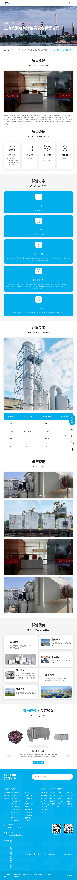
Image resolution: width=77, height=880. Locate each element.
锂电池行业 (28, 798)
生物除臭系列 (45, 804)
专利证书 (59, 801)
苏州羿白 (11, 854)
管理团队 (59, 798)
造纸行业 (13, 818)
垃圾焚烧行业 (29, 815)
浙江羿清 (11, 848)
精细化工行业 (29, 795)
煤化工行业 (28, 792)
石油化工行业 (15, 792)
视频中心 (59, 806)
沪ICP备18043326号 (36, 874)
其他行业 (28, 820)
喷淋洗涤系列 (45, 795)
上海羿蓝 (11, 860)
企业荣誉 (59, 804)
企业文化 (69, 792)
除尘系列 (43, 801)
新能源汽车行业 (15, 812)
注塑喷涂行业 (15, 809)
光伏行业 (28, 801)
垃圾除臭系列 (45, 809)
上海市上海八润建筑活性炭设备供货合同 (41, 42)
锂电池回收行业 (15, 801)
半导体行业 (14, 804)
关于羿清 (59, 789)
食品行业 (28, 806)
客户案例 (15, 42)
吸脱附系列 (44, 798)
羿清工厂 (69, 801)
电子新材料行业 (29, 804)
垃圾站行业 (28, 812)
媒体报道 (52, 798)
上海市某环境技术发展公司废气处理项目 (33, 50)
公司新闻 (52, 792)
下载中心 (69, 806)
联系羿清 (69, 804)
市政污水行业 (15, 820)
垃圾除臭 (6, 798)
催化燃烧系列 (45, 792)
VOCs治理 (7, 792)
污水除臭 (6, 795)
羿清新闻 (52, 789)
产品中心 (44, 789)
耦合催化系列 (45, 806)
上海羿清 (11, 865)
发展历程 (59, 795)
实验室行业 (23, 42)
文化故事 (52, 795)
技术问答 (52, 804)
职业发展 (69, 798)
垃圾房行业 (14, 815)
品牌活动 (52, 801)
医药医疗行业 (29, 809)
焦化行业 (13, 795)
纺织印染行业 (15, 806)
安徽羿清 (11, 842)
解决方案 (6, 789)
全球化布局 (70, 795)
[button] (36, 495)
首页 (7, 43)
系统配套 (43, 812)
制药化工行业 (15, 798)
